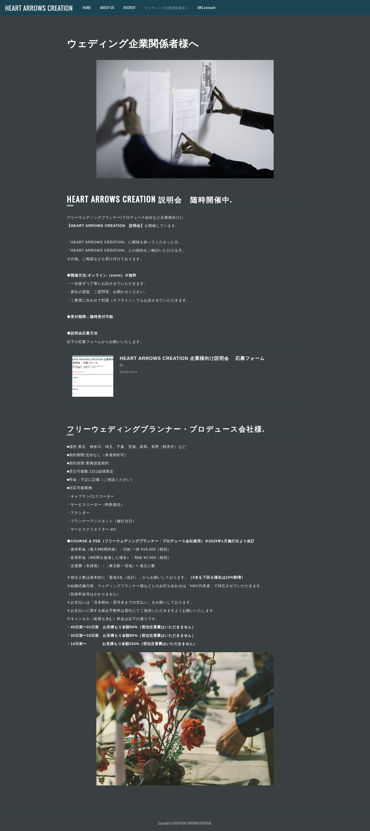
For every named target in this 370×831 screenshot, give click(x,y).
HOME (87, 7)
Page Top (185, 809)
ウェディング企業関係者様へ (166, 7)
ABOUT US (107, 7)
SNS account (207, 7)
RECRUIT (130, 7)
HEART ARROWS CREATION (39, 8)
